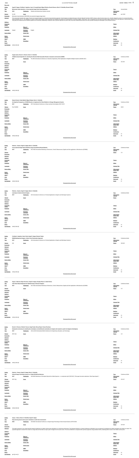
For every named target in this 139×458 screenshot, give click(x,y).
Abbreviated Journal (116, 12)
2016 (13, 11)
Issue (24, 14)
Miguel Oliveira (45, 7)
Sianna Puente (15, 100)
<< (62, 2)
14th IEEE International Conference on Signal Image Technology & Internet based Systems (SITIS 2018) (54, 421)
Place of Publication (26, 28)
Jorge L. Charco (16, 417)
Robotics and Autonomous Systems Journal (40, 11)
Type (114, 9)
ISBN (24, 39)
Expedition (25, 41)
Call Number (7, 45)
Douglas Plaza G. (41, 281)
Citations (126, 2)
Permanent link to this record (69, 46)
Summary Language (25, 31)
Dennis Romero (52, 7)
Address (7, 22)
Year (6, 11)
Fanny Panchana (47, 327)
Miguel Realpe (29, 100)
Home (6, 2)
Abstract (7, 18)
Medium (115, 39)
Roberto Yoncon (25, 327)
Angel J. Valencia (16, 281)
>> (72, 2)
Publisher (7, 27)
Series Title (26, 33)
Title (6, 9)
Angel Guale (32, 327)
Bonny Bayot (39, 327)
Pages (114, 14)
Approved (115, 43)
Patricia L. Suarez (16, 145)
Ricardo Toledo (69, 7)
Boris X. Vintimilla (61, 7)
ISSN (6, 39)
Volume (6, 14)
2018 (13, 421)
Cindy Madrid (23, 100)
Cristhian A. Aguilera (25, 7)
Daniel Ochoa (48, 281)
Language (7, 30)
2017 (13, 58)
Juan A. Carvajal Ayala (35, 7)
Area (6, 41)
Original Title (116, 30)
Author (6, 7)
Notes (6, 43)
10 (71, 2)
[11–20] (75, 2)
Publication (26, 11)
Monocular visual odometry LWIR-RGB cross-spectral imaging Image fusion (28, 16)
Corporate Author (7, 25)
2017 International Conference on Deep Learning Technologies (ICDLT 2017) (48, 104)
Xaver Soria (25, 236)
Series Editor (8, 33)
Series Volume (6, 37)
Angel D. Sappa (15, 7)
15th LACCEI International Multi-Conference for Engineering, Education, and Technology (50, 330)
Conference (116, 41)
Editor (114, 27)
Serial (114, 45)
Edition (115, 36)
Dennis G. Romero (23, 54)
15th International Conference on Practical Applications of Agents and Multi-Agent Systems (51, 194)
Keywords (7, 16)
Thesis (114, 24)
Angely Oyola (15, 54)
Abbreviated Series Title (116, 34)
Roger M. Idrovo (24, 281)
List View (121, 2)
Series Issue (26, 36)
